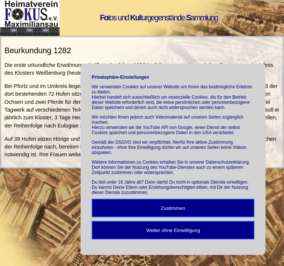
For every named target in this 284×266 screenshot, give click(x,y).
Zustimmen (173, 208)
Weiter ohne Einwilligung (173, 230)
